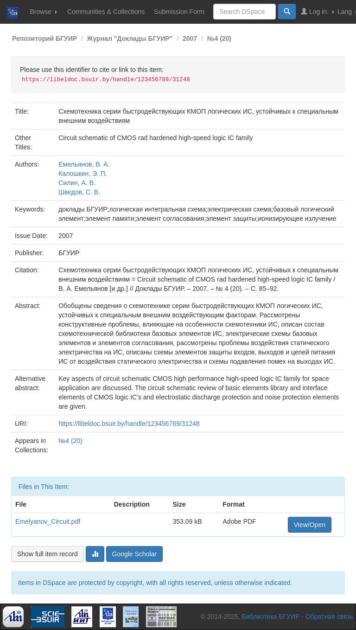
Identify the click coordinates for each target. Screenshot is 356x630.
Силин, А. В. (76, 182)
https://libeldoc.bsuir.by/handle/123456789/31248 (128, 423)
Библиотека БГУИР (270, 616)
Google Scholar (134, 554)
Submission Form (179, 11)
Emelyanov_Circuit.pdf (47, 521)
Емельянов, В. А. (83, 164)
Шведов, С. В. (79, 192)
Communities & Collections (106, 11)
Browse (43, 11)
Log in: (317, 11)
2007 (190, 38)
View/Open (309, 524)
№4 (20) (219, 38)
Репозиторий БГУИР (44, 38)
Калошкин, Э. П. (82, 173)
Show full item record (47, 554)
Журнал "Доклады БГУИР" (130, 38)
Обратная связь (329, 616)
